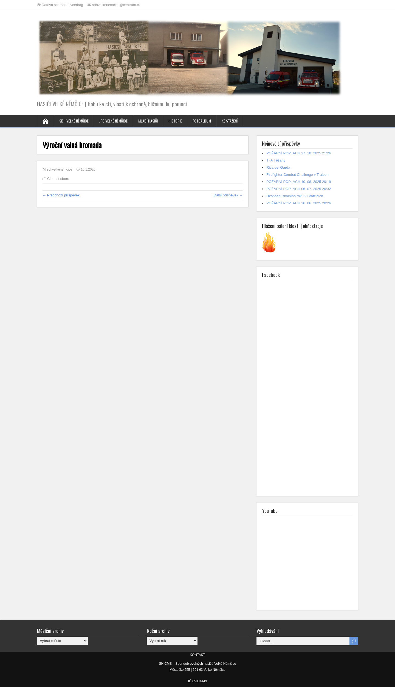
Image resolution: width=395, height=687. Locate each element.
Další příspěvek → (228, 195)
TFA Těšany (275, 160)
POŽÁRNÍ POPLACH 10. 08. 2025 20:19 (298, 182)
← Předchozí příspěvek (61, 195)
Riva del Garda (278, 167)
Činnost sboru (58, 179)
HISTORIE (175, 121)
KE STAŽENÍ (230, 121)
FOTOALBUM (202, 121)
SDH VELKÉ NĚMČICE (74, 121)
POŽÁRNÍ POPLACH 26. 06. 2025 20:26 (298, 203)
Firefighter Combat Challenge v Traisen (297, 175)
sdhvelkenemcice (59, 169)
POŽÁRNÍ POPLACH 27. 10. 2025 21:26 (298, 153)
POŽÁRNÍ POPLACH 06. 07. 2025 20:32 (298, 189)
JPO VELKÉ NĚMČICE (113, 121)
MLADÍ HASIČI (148, 121)
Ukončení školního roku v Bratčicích (294, 196)
